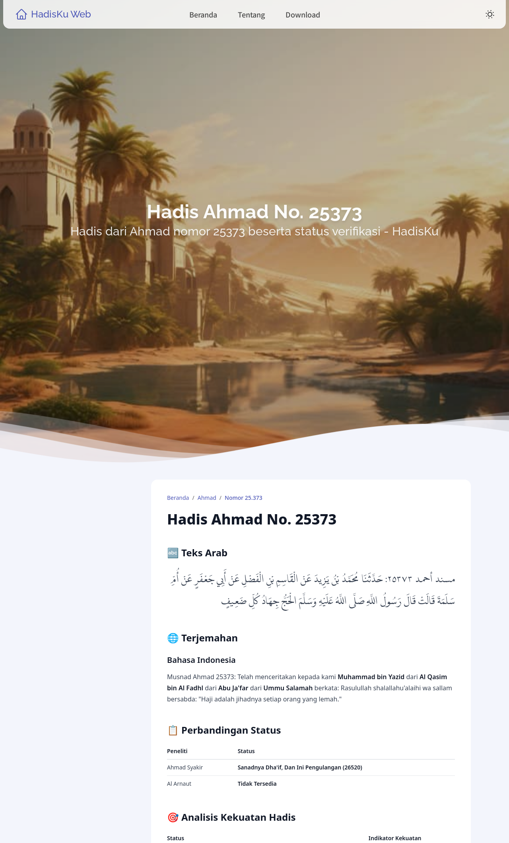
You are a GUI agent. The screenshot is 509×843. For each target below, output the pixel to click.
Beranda (178, 497)
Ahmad (207, 497)
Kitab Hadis (74, 675)
